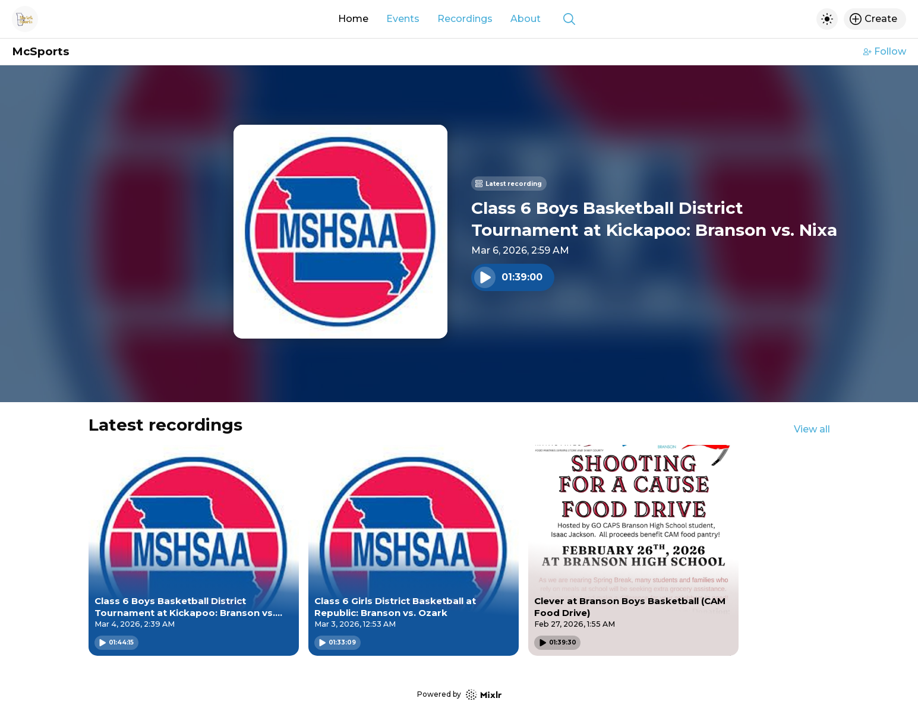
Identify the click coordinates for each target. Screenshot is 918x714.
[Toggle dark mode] (827, 19)
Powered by (459, 694)
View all (812, 429)
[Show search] (569, 19)
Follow (884, 51)
